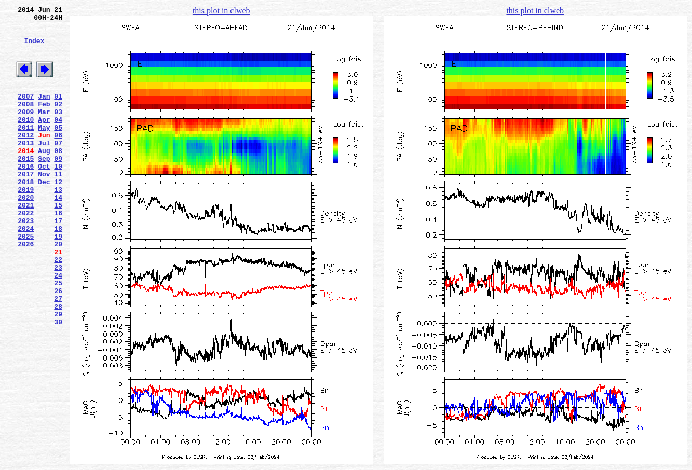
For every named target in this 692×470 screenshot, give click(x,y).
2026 (26, 289)
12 (58, 214)
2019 (26, 223)
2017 (26, 205)
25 (58, 335)
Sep (44, 186)
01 (58, 111)
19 (58, 279)
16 (58, 251)
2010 (26, 139)
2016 (26, 195)
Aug (44, 177)
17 (58, 261)
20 (58, 289)
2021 (26, 242)
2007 (26, 111)
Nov (44, 205)
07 (58, 167)
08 (58, 177)
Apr (44, 139)
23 (58, 317)
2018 (26, 214)
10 (58, 195)
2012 (26, 158)
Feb (44, 121)
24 (58, 326)
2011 (26, 149)
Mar (44, 130)
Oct (44, 195)
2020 (26, 233)
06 (58, 158)
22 (58, 307)
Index (34, 48)
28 (58, 363)
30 (58, 382)
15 (58, 242)
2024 (26, 270)
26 (58, 345)
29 (58, 373)
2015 (26, 186)
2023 (26, 261)
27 (58, 354)
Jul (44, 167)
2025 (26, 279)
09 (58, 186)
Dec (44, 214)
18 (58, 270)
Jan (44, 111)
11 (58, 205)
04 (58, 139)
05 (58, 149)
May (44, 149)
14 (58, 233)
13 (58, 223)
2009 (26, 130)
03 (58, 130)
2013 (26, 167)
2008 (26, 121)
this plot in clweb (221, 10)
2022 (26, 251)
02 (58, 121)
